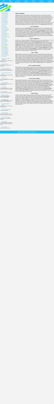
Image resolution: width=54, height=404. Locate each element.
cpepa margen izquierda (21, 131)
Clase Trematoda (4, 49)
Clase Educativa (4, 20)
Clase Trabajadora (4, 53)
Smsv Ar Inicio (4, 126)
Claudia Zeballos (4, 82)
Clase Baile (10, 1)
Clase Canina (3, 31)
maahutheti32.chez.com (27, 132)
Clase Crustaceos (4, 16)
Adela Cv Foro (4, 78)
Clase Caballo (4, 42)
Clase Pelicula (4, 18)
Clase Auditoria (33, 1)
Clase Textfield (4, 22)
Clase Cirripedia (4, 52)
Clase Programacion (5, 34)
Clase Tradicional (4, 14)
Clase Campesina (4, 17)
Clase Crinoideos (4, 30)
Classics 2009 (4, 121)
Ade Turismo (3, 87)
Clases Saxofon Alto (5, 68)
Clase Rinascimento (17, 1)
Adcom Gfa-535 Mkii (5, 117)
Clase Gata (3, 25)
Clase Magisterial (50, 1)
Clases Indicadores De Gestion (5, 104)
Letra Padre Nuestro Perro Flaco (6, 73)
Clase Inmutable (26, 1)
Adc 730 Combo (4, 112)
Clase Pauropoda (4, 13)
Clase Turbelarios (4, 40)
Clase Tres (3, 38)
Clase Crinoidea (4, 27)
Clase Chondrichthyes (5, 36)
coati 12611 (34, 131)
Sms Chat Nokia (4, 64)
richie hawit (26, 131)
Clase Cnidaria (4, 45)
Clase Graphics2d (4, 51)
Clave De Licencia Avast (6, 109)
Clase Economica (4, 48)
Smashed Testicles (4, 99)
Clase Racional (4, 39)
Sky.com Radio (4, 91)
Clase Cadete (3, 43)
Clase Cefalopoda (4, 44)
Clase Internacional (5, 29)
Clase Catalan (4, 26)
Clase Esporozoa (4, 23)
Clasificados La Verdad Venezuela (5, 59)
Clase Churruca (3, 1)
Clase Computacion (41, 1)
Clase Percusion (4, 12)
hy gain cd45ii (31, 131)
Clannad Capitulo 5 (5, 95)
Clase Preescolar (4, 21)
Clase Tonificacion (5, 54)
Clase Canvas (4, 35)
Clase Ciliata (3, 56)
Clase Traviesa (4, 32)
